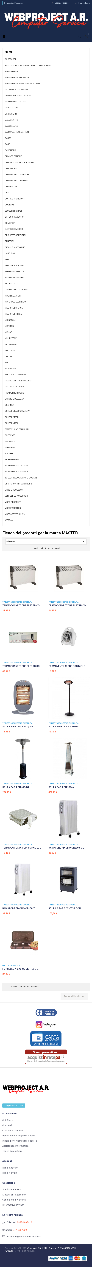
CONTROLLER (11, 186)
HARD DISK (10, 253)
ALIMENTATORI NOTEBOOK (17, 77)
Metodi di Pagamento (14, 1194)
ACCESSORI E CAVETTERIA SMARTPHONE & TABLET (29, 65)
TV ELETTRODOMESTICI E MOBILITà (21, 478)
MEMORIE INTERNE (13, 314)
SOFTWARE (10, 435)
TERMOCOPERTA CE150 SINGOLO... (21, 847)
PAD (6, 362)
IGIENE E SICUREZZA (14, 271)
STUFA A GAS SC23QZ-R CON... (65, 908)
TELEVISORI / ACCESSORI (16, 471)
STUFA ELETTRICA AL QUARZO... (20, 726)
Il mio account (10, 1167)
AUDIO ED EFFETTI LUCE (16, 102)
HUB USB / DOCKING (14, 265)
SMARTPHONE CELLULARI (17, 429)
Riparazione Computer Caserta (19, 1141)
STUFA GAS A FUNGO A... (62, 787)
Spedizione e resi (11, 1189)
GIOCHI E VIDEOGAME (15, 247)
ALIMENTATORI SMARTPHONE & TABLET (23, 83)
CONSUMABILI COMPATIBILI (17, 174)
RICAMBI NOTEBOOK (14, 393)
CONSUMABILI (11, 168)
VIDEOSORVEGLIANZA (15, 514)
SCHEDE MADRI (12, 417)
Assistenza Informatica (15, 1146)
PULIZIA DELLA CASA (14, 387)
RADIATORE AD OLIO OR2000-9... (66, 847)
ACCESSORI (10, 59)
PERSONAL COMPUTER (15, 374)
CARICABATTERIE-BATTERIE (17, 132)
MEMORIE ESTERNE (14, 308)
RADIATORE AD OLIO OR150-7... (19, 908)
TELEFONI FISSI (12, 459)
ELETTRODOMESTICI (14, 229)
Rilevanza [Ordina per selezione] (46, 541)
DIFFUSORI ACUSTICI (14, 217)
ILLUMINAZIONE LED (14, 277)
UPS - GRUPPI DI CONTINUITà (18, 484)
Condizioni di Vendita (14, 1199)
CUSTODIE (9, 205)
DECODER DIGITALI (13, 211)
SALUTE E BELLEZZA (14, 399)
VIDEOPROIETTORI (13, 508)
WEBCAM (9, 520)
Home (9, 52)
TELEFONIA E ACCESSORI (16, 465)
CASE (7, 144)
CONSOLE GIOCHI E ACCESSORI (19, 162)
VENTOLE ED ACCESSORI (16, 496)
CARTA (8, 138)
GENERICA (9, 241)
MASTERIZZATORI (13, 296)
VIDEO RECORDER (13, 502)
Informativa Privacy (13, 1205)
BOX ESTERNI (11, 114)
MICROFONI (10, 320)
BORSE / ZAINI (11, 108)
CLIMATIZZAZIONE (13, 156)
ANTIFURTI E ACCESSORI (16, 89)
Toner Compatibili (12, 1151)
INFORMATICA (11, 283)
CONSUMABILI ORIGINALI (16, 180)
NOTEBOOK (10, 350)
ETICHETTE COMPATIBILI (16, 235)
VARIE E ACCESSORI (14, 490)
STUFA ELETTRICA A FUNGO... (64, 726)
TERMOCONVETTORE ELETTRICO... (22, 605)
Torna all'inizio (74, 996)
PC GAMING (10, 368)
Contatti (7, 1125)
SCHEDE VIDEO (12, 423)
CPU (7, 192)
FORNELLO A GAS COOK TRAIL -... (20, 969)
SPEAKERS (10, 441)
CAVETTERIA (10, 150)
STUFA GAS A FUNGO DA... (16, 787)
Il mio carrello (10, 1173)
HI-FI (7, 259)
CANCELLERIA (11, 126)
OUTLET (8, 356)
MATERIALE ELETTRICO (15, 302)
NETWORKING (11, 344)
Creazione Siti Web (13, 1130)
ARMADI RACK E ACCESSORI (18, 95)
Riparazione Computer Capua (18, 1135)
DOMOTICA (10, 223)
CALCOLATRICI (11, 120)
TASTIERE (9, 453)
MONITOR (9, 326)
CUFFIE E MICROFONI (15, 199)
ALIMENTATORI (11, 71)
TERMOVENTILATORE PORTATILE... (67, 666)
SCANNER (9, 405)
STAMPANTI (10, 447)
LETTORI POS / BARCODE (16, 289)
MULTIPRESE (11, 338)
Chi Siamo (8, 1120)
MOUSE (8, 332)
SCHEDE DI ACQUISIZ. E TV (17, 411)
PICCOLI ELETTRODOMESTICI (18, 381)
